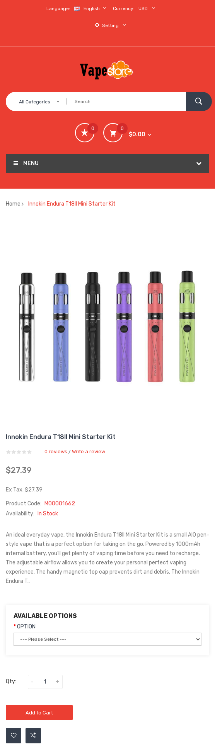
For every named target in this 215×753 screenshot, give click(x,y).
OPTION (26, 626)
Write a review (88, 451)
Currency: (124, 8)
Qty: (11, 681)
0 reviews (55, 451)
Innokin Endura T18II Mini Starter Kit (72, 204)
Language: (58, 8)
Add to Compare (33, 735)
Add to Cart (39, 713)
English (91, 8)
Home (13, 204)
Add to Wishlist (14, 735)
